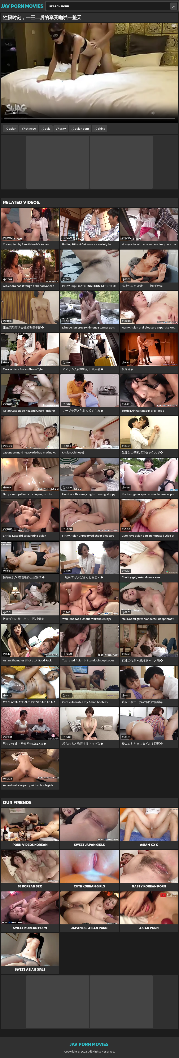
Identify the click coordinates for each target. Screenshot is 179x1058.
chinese (30, 128)
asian (12, 128)
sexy (63, 128)
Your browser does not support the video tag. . (89, 73)
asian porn (82, 128)
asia (48, 128)
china (101, 128)
